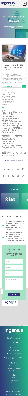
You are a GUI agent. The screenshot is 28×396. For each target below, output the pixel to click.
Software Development (14, 371)
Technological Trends (8, 101)
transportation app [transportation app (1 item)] (7, 155)
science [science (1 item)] (4, 151)
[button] (10, 303)
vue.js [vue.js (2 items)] (15, 155)
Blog (8, 16)
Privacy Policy (19, 394)
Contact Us (14, 383)
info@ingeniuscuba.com (15, 353)
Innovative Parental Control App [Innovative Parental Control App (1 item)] (11, 131)
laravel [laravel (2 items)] (4, 134)
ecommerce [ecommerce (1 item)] (14, 128)
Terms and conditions (10, 394)
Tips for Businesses (7, 102)
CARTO (26, 325)
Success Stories (14, 380)
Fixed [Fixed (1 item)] (21, 128)
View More (7, 86)
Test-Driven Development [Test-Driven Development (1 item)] (14, 153)
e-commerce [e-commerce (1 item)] (5, 128)
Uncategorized (6, 104)
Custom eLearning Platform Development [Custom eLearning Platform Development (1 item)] (12, 124)
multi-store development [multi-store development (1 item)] (8, 139)
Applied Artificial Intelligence (9, 93)
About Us (14, 377)
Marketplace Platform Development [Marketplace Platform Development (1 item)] (12, 137)
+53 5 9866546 (15, 350)
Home (4, 16)
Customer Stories (6, 94)
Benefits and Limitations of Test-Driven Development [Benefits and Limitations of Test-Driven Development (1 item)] (13, 114)
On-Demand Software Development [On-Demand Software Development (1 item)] (11, 145)
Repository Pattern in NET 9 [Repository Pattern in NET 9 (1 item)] (12, 148)
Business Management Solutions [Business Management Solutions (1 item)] (11, 118)
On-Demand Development (9, 97)
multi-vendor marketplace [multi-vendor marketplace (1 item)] (8, 142)
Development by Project (8, 96)
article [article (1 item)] (3, 110)
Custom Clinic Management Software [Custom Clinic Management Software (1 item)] (12, 121)
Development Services (14, 368)
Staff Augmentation (7, 99)
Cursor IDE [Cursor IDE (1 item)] (7, 120)
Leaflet (21, 325)
